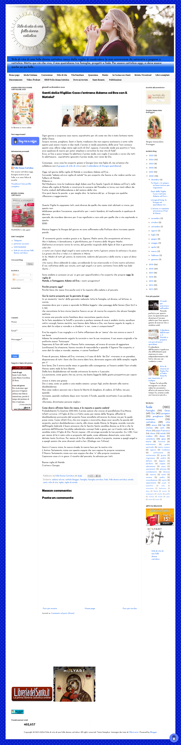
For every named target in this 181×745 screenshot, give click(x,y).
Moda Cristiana (30, 75)
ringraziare (150, 458)
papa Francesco (163, 431)
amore (154, 425)
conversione (151, 455)
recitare (151, 497)
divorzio (166, 472)
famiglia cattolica (95, 480)
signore (153, 450)
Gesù (167, 410)
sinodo (160, 497)
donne (162, 436)
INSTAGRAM (20, 247)
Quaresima (93, 75)
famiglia (83, 480)
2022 (151, 168)
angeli (164, 483)
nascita (153, 475)
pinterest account (21, 244)
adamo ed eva (58, 480)
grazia (163, 455)
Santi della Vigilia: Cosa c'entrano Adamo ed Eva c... (160, 193)
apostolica (149, 486)
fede (106, 480)
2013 (151, 289)
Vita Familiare (77, 75)
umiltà (163, 458)
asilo (163, 486)
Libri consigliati (162, 75)
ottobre (155, 222)
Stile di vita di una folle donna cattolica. (24, 252)
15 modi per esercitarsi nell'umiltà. (164, 304)
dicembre (155, 180)
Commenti (18, 280)
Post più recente (50, 609)
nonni (163, 475)
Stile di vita (62, 75)
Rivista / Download (143, 75)
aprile (154, 247)
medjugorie (150, 494)
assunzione (150, 488)
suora (150, 499)
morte (148, 442)
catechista (150, 439)
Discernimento (15, 80)
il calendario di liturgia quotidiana (103, 166)
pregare (165, 413)
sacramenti (150, 469)
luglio (153, 235)
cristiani (149, 428)
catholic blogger (72, 480)
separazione (151, 483)
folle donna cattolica (118, 480)
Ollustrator (133, 732)
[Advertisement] (90, 583)
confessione (158, 453)
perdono (149, 464)
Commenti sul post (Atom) (62, 613)
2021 (151, 172)
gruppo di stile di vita (69, 166)
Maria (148, 431)
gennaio (155, 260)
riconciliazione (152, 480)
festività (161, 442)
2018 (151, 269)
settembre (156, 227)
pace (163, 466)
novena (149, 477)
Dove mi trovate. (80, 80)
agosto (154, 231)
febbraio (155, 255)
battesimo (162, 488)
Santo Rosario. (98, 80)
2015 (151, 281)
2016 (151, 277)
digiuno (162, 461)
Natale (105, 75)
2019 (151, 265)
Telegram (18, 241)
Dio (153, 413)
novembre (155, 218)
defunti (149, 461)
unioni (157, 499)
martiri (164, 491)
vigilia (61, 482)
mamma (150, 419)
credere (149, 436)
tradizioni (166, 450)
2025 (151, 156)
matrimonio (151, 444)
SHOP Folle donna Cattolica (56, 80)
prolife (167, 494)
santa (164, 480)
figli (163, 425)
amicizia (163, 469)
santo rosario (164, 447)
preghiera (158, 416)
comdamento (151, 472)
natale (130, 480)
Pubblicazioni (115, 80)
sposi (168, 497)
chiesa (152, 433)
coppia (162, 464)
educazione (150, 466)
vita (168, 422)
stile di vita (53, 482)
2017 (151, 273)
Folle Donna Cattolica (23, 168)
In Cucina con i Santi (121, 75)
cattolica (150, 422)
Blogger (153, 732)
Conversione (47, 75)
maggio (154, 243)
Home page (14, 75)
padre (162, 477)
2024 (151, 160)
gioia (163, 439)
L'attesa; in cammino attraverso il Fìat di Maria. (160, 211)
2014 (151, 285)
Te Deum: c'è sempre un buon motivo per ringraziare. (160, 185)
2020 (151, 176)
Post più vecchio (130, 609)
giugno (154, 239)
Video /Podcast (33, 80)
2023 (151, 164)
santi (45, 482)
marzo (154, 251)
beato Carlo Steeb (19, 375)
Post (16, 275)
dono (147, 491)
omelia (159, 494)
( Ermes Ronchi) (25, 404)
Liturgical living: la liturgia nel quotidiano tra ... (159, 202)
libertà (155, 491)
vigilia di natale (71, 482)
